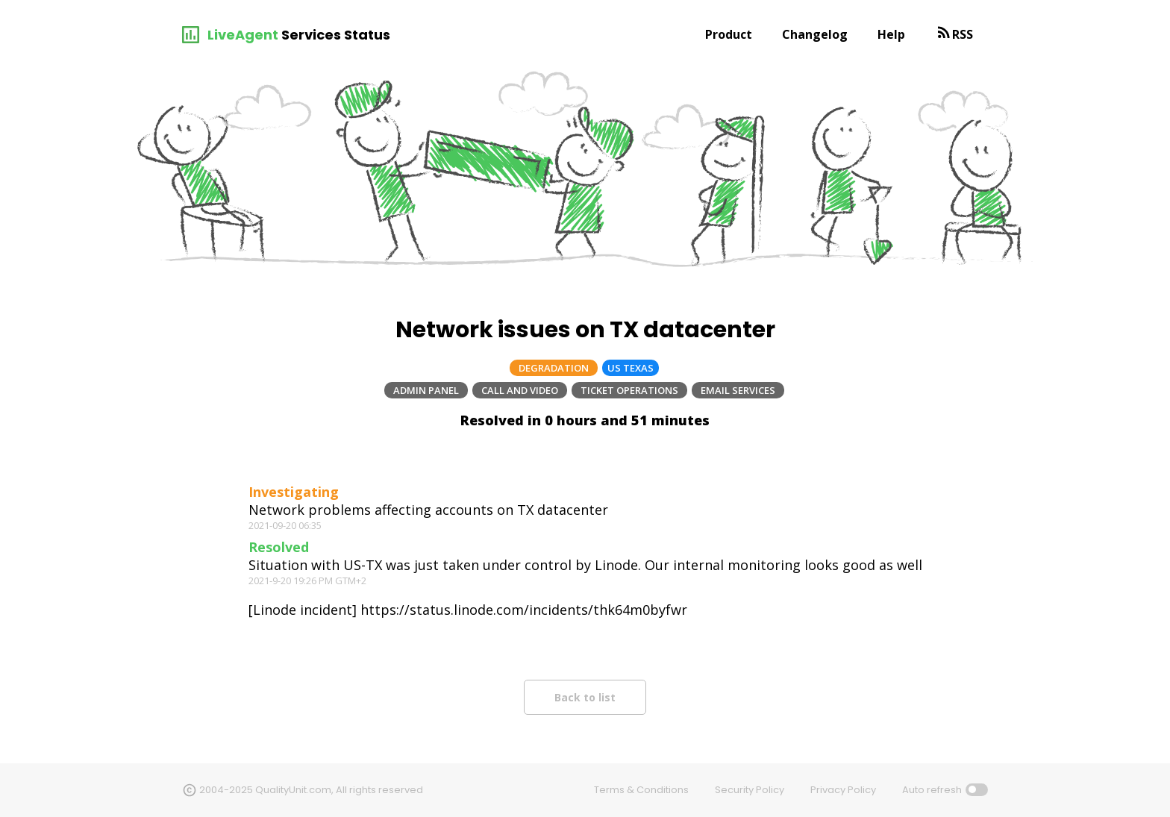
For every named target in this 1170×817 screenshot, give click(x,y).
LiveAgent (242, 34)
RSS (962, 34)
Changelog (815, 34)
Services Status (335, 34)
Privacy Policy (843, 790)
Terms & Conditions (641, 790)
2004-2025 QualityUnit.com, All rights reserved (311, 790)
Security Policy (749, 790)
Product (728, 34)
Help (891, 34)
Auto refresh (932, 790)
